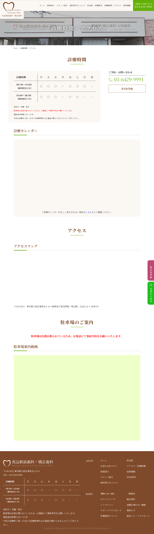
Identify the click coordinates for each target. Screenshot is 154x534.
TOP (15, 48)
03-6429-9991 (128, 79)
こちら (88, 212)
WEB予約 (127, 89)
